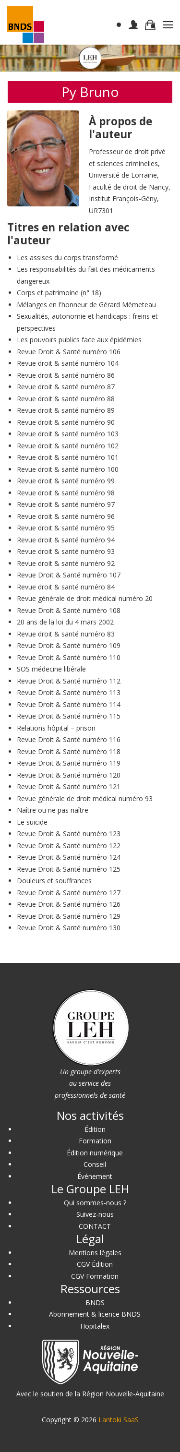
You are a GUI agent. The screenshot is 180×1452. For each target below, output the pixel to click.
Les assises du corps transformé (67, 257)
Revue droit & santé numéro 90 (66, 422)
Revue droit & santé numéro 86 (66, 375)
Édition (95, 1129)
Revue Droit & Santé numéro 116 (68, 739)
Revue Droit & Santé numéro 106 (68, 351)
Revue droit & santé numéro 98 (66, 492)
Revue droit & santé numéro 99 (66, 480)
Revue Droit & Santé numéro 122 (68, 845)
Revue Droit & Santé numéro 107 (68, 574)
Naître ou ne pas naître (52, 810)
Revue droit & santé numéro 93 (66, 551)
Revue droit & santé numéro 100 (68, 469)
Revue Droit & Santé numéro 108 (68, 610)
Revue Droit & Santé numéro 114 (68, 704)
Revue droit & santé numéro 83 (66, 633)
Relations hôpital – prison (56, 727)
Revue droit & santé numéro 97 (66, 504)
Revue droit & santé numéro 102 (68, 445)
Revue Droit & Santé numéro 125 (68, 869)
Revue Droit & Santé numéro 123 (68, 833)
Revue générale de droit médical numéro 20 (85, 598)
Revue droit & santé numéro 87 (66, 386)
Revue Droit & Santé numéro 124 (68, 857)
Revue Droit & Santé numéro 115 (68, 715)
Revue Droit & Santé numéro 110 (68, 657)
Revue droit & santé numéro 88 (66, 398)
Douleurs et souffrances (54, 880)
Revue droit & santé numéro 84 (66, 586)
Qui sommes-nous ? (95, 1202)
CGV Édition (95, 1264)
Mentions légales (95, 1252)
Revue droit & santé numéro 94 (66, 539)
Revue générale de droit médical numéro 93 (85, 798)
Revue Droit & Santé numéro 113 (68, 692)
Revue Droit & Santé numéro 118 (68, 751)
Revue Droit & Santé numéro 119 (68, 763)
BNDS (95, 1302)
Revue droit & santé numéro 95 (66, 527)
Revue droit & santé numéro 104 (68, 363)
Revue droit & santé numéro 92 (66, 563)
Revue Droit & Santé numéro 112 (68, 680)
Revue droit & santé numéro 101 (68, 457)
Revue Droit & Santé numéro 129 (68, 916)
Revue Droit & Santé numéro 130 (68, 927)
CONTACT (95, 1226)
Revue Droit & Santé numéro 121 (68, 786)
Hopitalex (94, 1326)
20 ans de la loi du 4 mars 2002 (65, 621)
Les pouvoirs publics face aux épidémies (79, 339)
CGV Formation (95, 1276)
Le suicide (32, 822)
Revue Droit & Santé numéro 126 (68, 904)
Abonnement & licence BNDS (95, 1314)
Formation (95, 1140)
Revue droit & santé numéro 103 (68, 433)
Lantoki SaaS (118, 1419)
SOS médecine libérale (51, 668)
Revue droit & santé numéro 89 (66, 410)
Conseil (95, 1164)
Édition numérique (95, 1152)
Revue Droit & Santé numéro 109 (68, 645)
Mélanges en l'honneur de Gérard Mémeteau (86, 304)
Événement (94, 1176)
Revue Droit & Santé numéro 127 (68, 892)
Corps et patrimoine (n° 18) (59, 292)
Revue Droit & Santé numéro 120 (68, 775)
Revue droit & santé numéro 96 (66, 516)
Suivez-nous (95, 1214)
